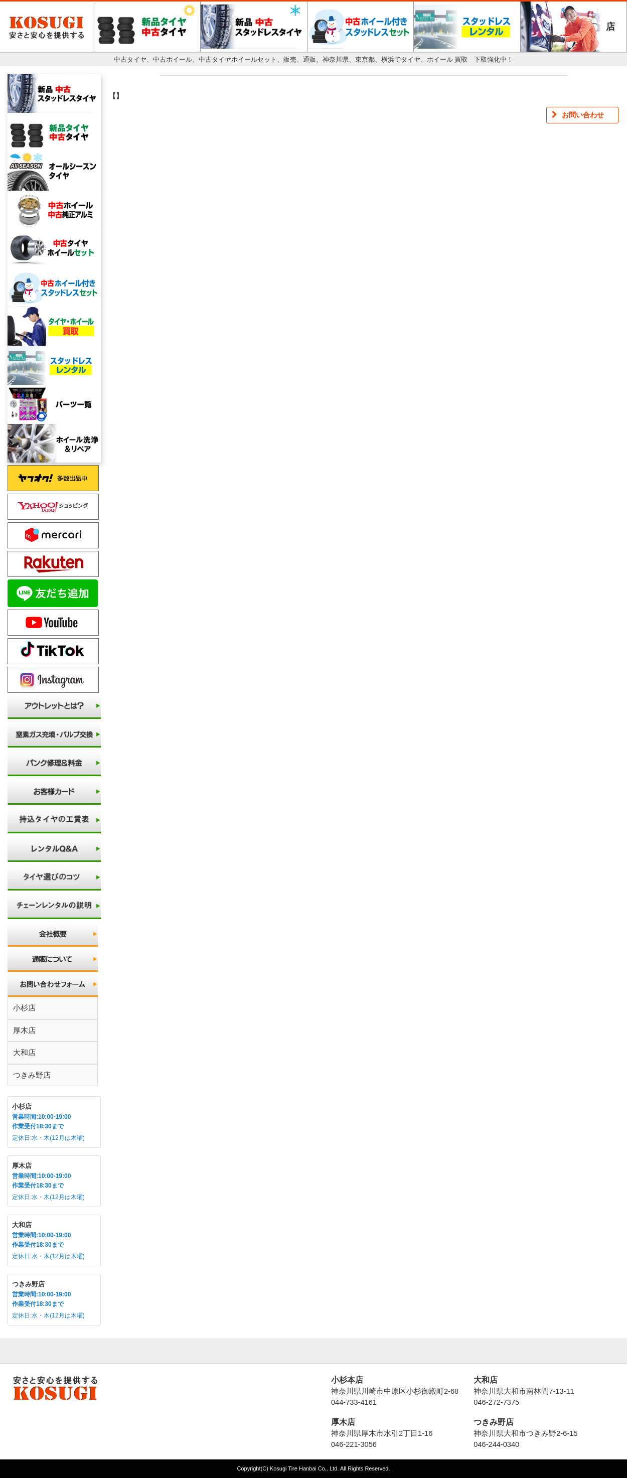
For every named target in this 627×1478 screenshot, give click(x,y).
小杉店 (24, 1007)
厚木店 (24, 1030)
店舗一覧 (610, 37)
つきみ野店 (32, 1075)
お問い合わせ (54, 984)
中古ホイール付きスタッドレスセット (360, 27)
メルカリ (53, 535)
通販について (54, 959)
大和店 (24, 1052)
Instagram (53, 680)
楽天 (53, 564)
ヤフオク (53, 478)
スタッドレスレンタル (467, 27)
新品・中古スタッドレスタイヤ (254, 27)
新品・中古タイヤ (147, 27)
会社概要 (54, 934)
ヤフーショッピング (53, 507)
